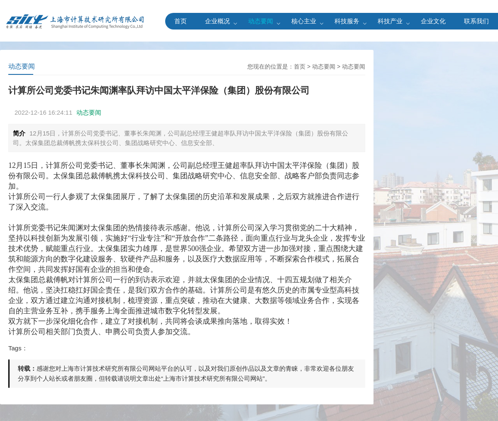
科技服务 (346, 21)
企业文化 (433, 21)
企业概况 (217, 21)
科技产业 (390, 21)
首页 (180, 21)
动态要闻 (260, 21)
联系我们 (476, 21)
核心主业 (303, 21)
